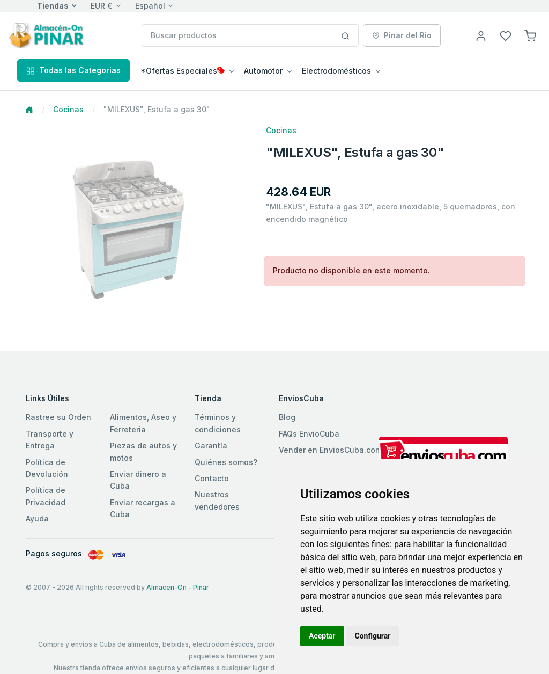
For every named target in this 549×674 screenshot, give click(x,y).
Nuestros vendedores (217, 500)
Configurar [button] (373, 636)
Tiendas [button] (53, 5)
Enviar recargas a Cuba (142, 508)
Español (150, 5)
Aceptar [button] (322, 636)
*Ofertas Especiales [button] (182, 70)
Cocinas (68, 109)
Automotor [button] (263, 70)
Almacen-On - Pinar (177, 587)
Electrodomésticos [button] (336, 70)
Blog (287, 417)
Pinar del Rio (402, 35)
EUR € (102, 5)
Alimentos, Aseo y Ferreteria (143, 422)
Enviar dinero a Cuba (138, 479)
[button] (530, 35)
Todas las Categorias (73, 70)
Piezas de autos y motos (143, 451)
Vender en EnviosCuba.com (330, 449)
